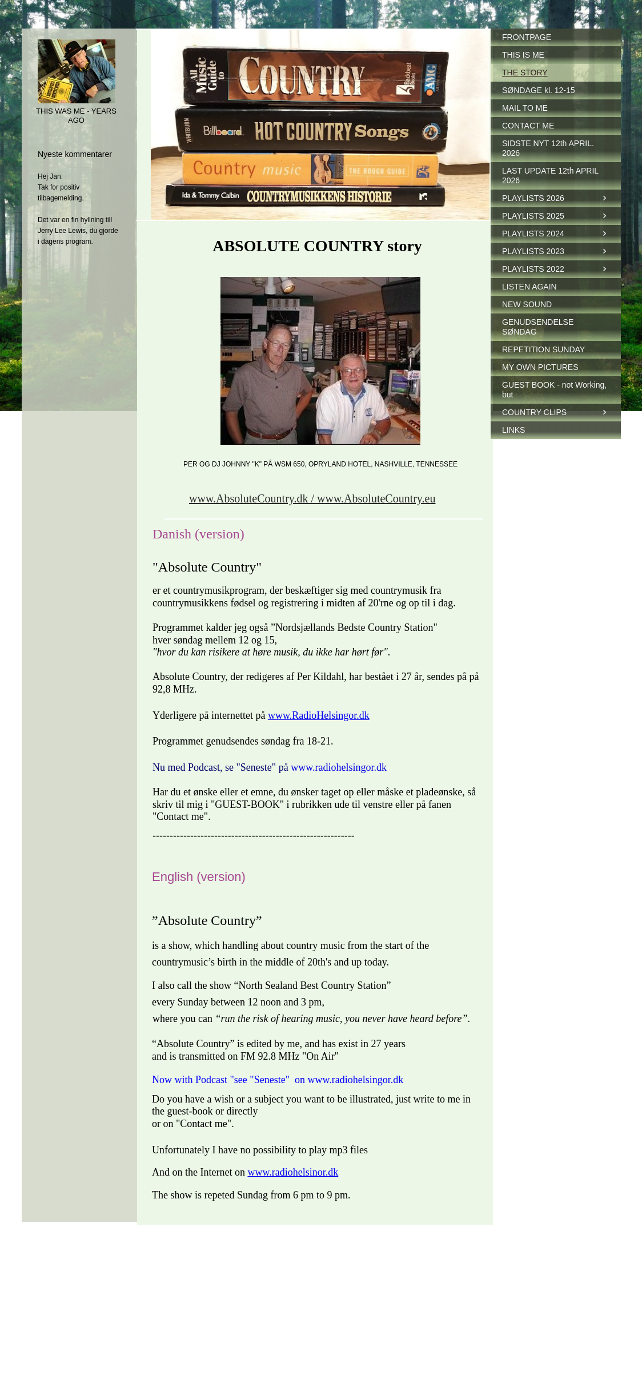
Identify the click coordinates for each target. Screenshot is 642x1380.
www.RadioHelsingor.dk (319, 715)
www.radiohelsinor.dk (292, 1172)
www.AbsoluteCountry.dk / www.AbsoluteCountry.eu (312, 498)
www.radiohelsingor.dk (339, 767)
